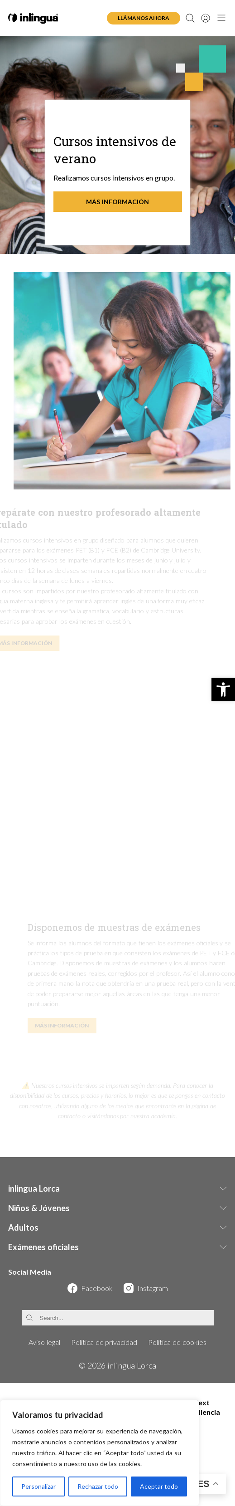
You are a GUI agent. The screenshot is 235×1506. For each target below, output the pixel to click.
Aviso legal (44, 1342)
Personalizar (38, 1486)
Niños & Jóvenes (39, 1208)
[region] (99, 1453)
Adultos (23, 1227)
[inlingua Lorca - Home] (33, 18)
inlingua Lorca (34, 1188)
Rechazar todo (97, 1486)
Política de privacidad (104, 1342)
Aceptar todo (159, 1486)
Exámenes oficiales (43, 1247)
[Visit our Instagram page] (146, 1288)
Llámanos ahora (144, 18)
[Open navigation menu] (221, 18)
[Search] (118, 1317)
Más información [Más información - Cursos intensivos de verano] (117, 201)
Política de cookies (177, 1342)
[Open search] (190, 18)
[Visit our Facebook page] (90, 1288)
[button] (223, 689)
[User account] (205, 18)
